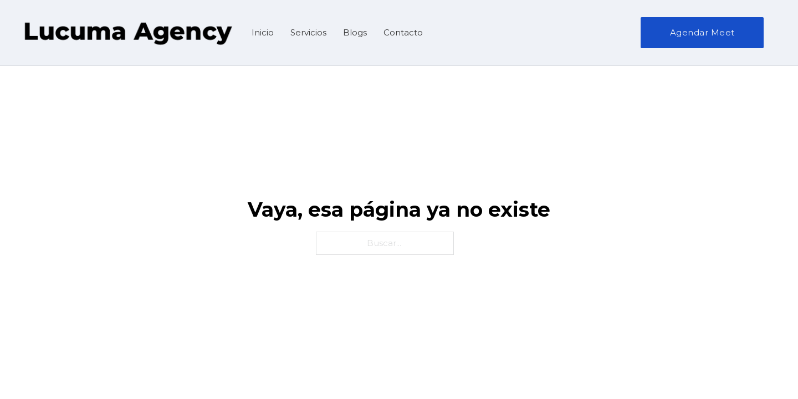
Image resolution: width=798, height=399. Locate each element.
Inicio (263, 32)
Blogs (355, 32)
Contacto (403, 32)
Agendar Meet (702, 32)
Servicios (308, 32)
